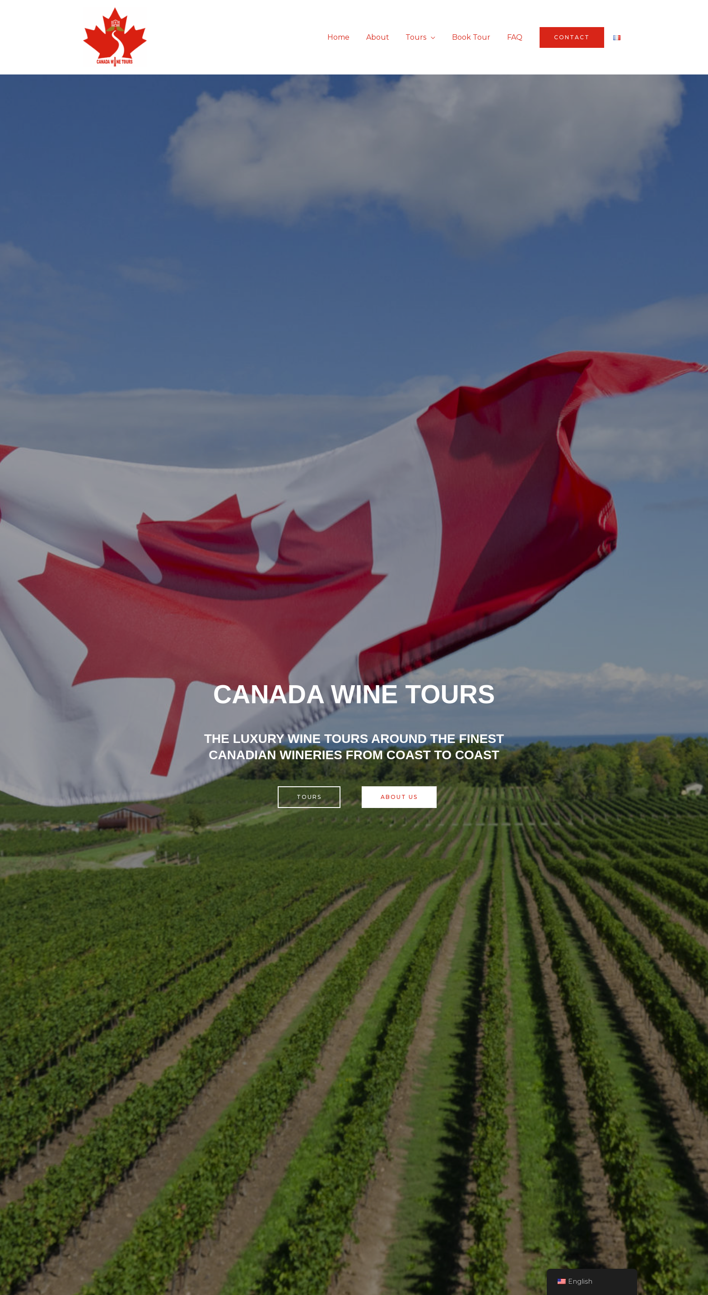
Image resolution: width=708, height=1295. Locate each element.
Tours (421, 37)
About (384, 37)
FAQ (515, 37)
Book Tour (474, 37)
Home (348, 37)
